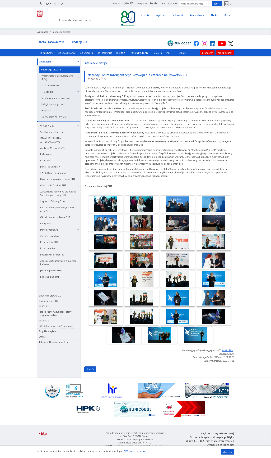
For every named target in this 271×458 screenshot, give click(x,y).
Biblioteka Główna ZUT (51, 295)
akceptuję (227, 452)
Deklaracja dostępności (220, 444)
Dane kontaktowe (59, 229)
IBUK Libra (44, 306)
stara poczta (142, 3)
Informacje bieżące (51, 69)
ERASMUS (44, 320)
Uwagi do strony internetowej (216, 433)
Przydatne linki (47, 248)
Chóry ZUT (46, 223)
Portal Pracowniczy (50, 166)
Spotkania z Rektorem (51, 132)
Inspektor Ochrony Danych (59, 201)
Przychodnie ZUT (49, 242)
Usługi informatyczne (52, 104)
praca (162, 3)
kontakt (153, 3)
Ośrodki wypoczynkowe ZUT (55, 217)
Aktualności (43, 31)
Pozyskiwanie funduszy (52, 254)
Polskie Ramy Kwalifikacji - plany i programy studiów (56, 313)
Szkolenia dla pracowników (55, 98)
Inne (169, 53)
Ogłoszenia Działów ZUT (59, 185)
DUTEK (42, 336)
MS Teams (60, 91)
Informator (207, 53)
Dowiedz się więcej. (137, 451)
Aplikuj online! (225, 53)
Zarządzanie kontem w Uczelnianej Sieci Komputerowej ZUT (58, 193)
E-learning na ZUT (49, 276)
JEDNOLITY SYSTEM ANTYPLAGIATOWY (50, 140)
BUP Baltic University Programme (56, 325)
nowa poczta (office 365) (123, 3)
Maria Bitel (227, 350)
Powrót (90, 369)
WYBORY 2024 (59, 125)
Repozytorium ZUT (48, 301)
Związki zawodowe (50, 235)
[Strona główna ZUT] (51, 270)
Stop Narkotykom (48, 331)
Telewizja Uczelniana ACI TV (53, 342)
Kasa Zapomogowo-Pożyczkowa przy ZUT (57, 209)
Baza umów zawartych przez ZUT (57, 179)
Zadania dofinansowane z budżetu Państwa (58, 262)
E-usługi (182, 53)
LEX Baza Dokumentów (55, 172)
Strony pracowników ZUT (54, 116)
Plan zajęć (45, 160)
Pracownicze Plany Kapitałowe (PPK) (60, 77)
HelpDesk (46, 110)
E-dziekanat (46, 154)
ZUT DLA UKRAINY (51, 85)
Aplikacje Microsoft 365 (52, 148)
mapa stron (172, 3)
